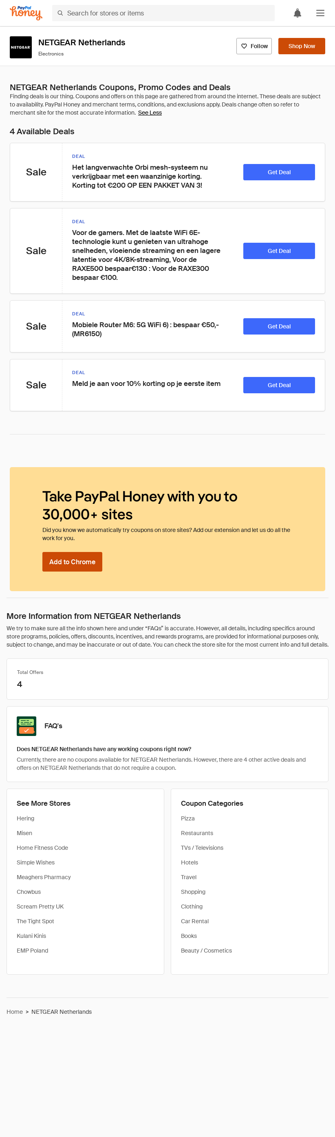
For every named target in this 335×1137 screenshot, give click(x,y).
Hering (25, 818)
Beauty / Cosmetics (206, 950)
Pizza (188, 818)
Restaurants (197, 833)
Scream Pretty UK (40, 906)
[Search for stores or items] (163, 13)
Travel (188, 877)
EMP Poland (32, 950)
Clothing (192, 906)
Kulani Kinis (31, 936)
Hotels (189, 862)
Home (15, 1011)
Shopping (193, 891)
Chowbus (29, 891)
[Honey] (26, 13)
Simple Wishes (36, 862)
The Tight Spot (35, 921)
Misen (24, 833)
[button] (320, 13)
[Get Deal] (279, 172)
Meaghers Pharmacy (44, 877)
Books (189, 936)
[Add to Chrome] (72, 562)
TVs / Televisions (202, 847)
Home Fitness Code (42, 847)
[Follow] (254, 46)
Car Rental (195, 921)
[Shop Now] (301, 46)
